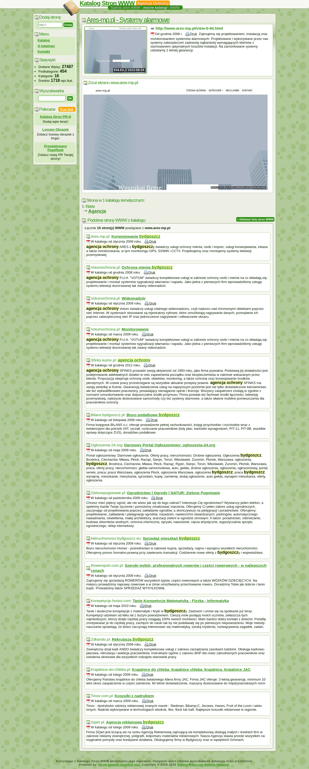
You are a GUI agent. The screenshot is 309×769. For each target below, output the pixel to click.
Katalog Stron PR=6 (55, 117)
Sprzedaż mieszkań (171, 538)
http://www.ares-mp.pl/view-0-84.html (189, 28)
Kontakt (44, 51)
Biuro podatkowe (153, 415)
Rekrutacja (132, 639)
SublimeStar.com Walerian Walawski (203, 764)
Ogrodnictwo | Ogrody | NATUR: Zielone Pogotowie (173, 493)
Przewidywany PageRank (55, 148)
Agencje (97, 211)
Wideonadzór (134, 298)
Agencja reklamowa (135, 722)
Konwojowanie (135, 236)
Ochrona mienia (147, 267)
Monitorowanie (135, 329)
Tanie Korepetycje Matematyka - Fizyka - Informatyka (181, 600)
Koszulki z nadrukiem (134, 696)
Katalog (44, 40)
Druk (193, 34)
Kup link (66, 109)
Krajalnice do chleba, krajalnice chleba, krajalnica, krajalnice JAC (191, 669)
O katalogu (46, 46)
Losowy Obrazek (55, 129)
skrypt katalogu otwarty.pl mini (119, 764)
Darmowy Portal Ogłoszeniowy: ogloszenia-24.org (169, 445)
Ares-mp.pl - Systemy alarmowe (128, 20)
